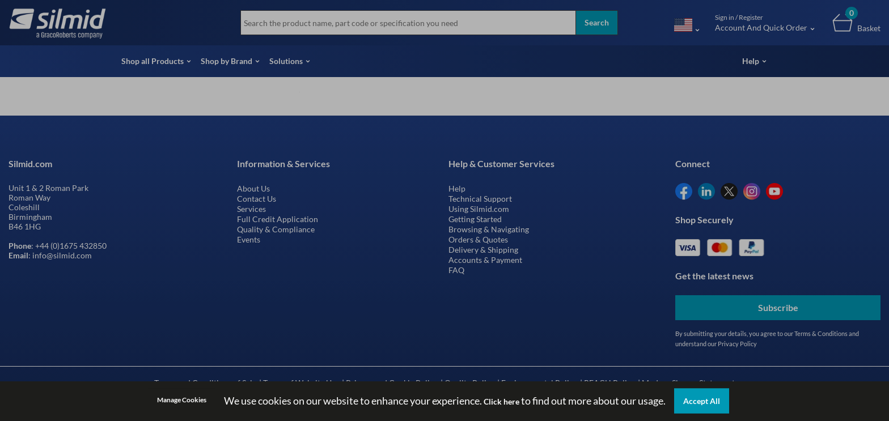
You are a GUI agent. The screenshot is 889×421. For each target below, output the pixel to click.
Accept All (701, 401)
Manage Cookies (181, 400)
